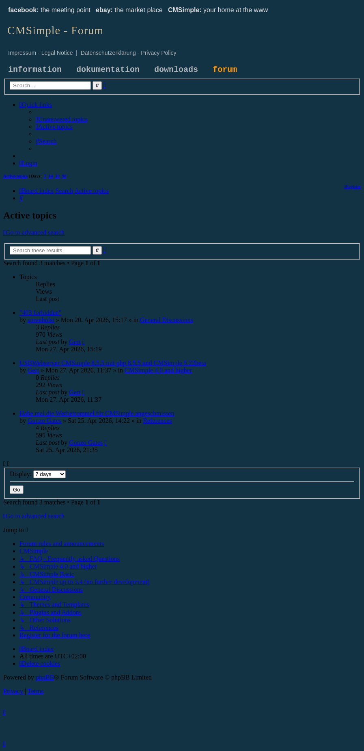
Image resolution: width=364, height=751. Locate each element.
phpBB (45, 677)
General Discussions (166, 319)
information (35, 69)
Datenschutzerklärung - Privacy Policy (129, 53)
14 (51, 175)
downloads (176, 69)
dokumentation (108, 69)
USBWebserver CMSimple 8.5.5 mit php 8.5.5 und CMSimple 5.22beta (112, 362)
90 (64, 175)
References (157, 420)
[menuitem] (62, 119)
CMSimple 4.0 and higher (158, 370)
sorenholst (41, 319)
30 (57, 175)
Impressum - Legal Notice (40, 53)
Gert (74, 341)
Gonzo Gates (44, 420)
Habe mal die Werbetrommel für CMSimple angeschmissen (96, 413)
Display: (38, 473)
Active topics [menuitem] (15, 175)
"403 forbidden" (40, 312)
